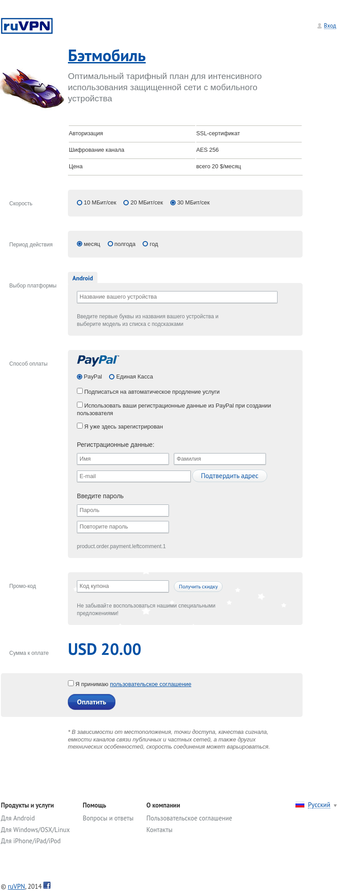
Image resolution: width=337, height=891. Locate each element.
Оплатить (91, 701)
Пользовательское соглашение (189, 818)
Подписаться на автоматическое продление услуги (148, 391)
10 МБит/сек (100, 202)
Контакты (160, 829)
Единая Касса (133, 376)
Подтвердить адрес (229, 475)
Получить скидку (198, 586)
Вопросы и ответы (108, 818)
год (154, 244)
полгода (124, 244)
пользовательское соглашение (150, 684)
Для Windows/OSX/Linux (35, 829)
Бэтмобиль (107, 55)
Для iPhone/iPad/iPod (31, 841)
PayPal (92, 376)
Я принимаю (89, 684)
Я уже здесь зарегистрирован (120, 426)
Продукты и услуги (27, 805)
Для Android (18, 818)
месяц (92, 244)
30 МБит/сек (193, 202)
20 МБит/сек (147, 202)
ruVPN (16, 886)
